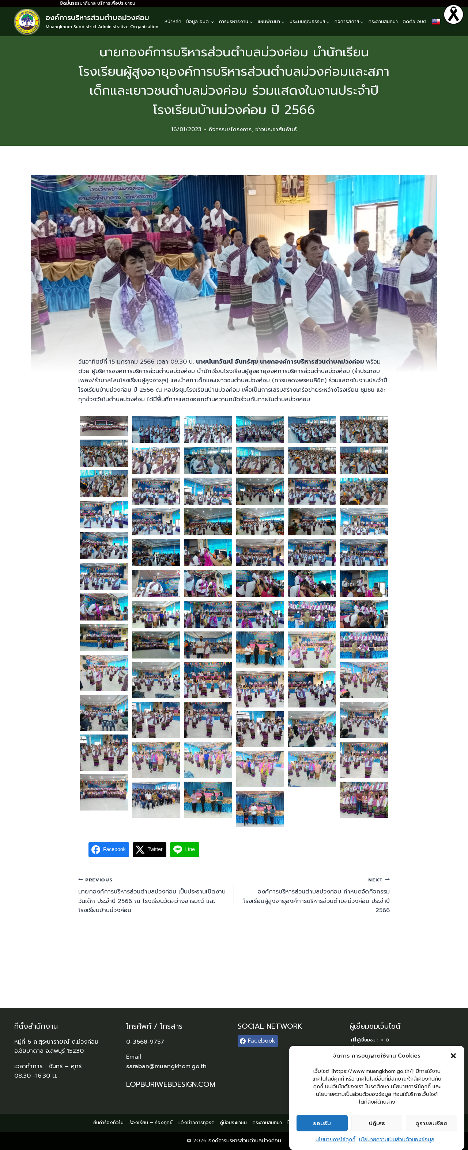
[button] (453, 1055)
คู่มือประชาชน (233, 1122)
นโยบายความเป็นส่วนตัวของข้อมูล (396, 1139)
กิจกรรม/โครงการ (230, 129)
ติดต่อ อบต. (415, 21)
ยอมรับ (322, 1123)
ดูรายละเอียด (431, 1123)
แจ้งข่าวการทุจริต (196, 1122)
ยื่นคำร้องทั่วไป (108, 1122)
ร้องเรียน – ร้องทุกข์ (151, 1122)
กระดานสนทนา (383, 21)
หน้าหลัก (173, 21)
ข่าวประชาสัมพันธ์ (276, 129)
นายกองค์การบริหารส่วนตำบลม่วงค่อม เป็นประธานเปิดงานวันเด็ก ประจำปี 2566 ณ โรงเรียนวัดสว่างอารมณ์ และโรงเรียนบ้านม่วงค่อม (153, 895)
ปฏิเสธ (377, 1123)
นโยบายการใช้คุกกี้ (335, 1139)
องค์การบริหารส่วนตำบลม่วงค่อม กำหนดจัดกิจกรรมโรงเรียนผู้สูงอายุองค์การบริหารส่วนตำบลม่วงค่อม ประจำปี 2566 (315, 895)
